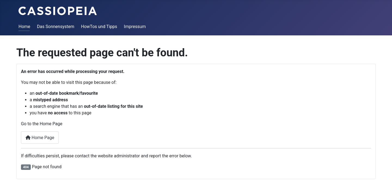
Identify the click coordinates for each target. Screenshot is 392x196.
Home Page (40, 137)
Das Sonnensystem (55, 26)
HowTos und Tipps (99, 26)
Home (24, 26)
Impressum (135, 26)
